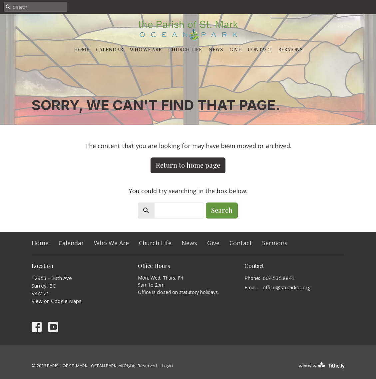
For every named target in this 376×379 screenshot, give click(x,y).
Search (221, 210)
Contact (260, 49)
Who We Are (146, 49)
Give (235, 49)
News (215, 49)
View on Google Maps (57, 301)
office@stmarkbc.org (287, 287)
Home (81, 49)
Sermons (290, 49)
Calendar (109, 49)
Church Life (185, 49)
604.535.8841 (279, 278)
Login (167, 366)
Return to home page (188, 164)
